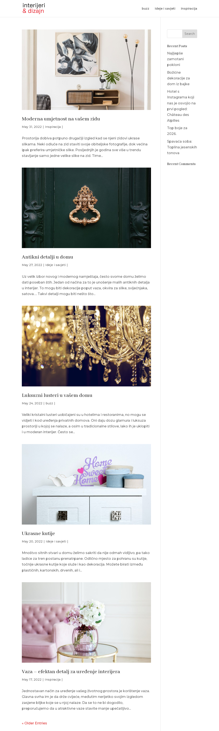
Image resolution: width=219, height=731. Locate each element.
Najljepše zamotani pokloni (175, 59)
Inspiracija (189, 8)
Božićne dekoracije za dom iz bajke (178, 78)
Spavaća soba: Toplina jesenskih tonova (182, 147)
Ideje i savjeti (165, 8)
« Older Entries (34, 723)
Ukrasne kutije (38, 533)
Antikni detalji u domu (47, 257)
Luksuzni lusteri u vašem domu (57, 395)
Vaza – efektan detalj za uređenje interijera (71, 671)
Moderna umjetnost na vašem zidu (61, 119)
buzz (145, 8)
